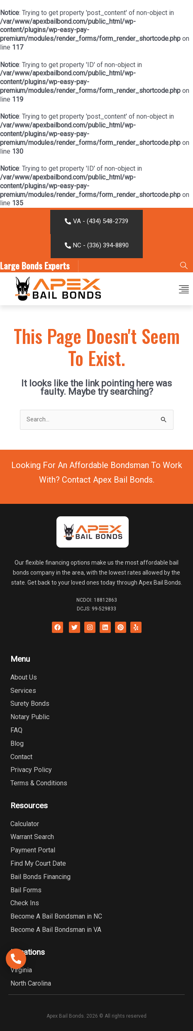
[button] (183, 288)
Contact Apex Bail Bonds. (108, 480)
